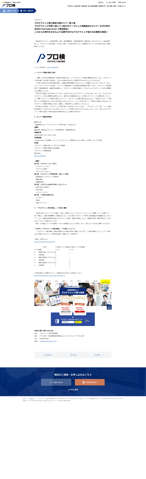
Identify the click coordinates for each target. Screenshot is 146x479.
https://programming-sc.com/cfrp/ (44, 242)
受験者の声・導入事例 (105, 6)
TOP (24, 398)
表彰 (114, 6)
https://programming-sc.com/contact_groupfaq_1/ (49, 275)
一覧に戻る (73, 355)
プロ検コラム (121, 6)
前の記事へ (48, 355)
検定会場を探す (91, 382)
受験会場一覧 (85, 6)
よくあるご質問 (110, 2)
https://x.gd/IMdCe (52, 67)
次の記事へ (97, 355)
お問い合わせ (122, 2)
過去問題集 (94, 6)
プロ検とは (70, 6)
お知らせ (100, 2)
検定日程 (77, 6)
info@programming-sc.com (48, 341)
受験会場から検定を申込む (139, 4)
